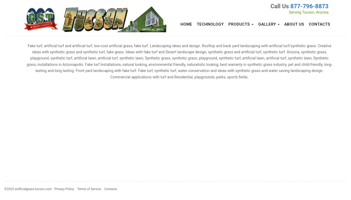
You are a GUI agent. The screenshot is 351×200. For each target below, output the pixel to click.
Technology (210, 24)
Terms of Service (89, 189)
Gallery (269, 24)
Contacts (319, 24)
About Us (294, 24)
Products (241, 24)
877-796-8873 (309, 6)
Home (186, 24)
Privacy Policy (64, 189)
